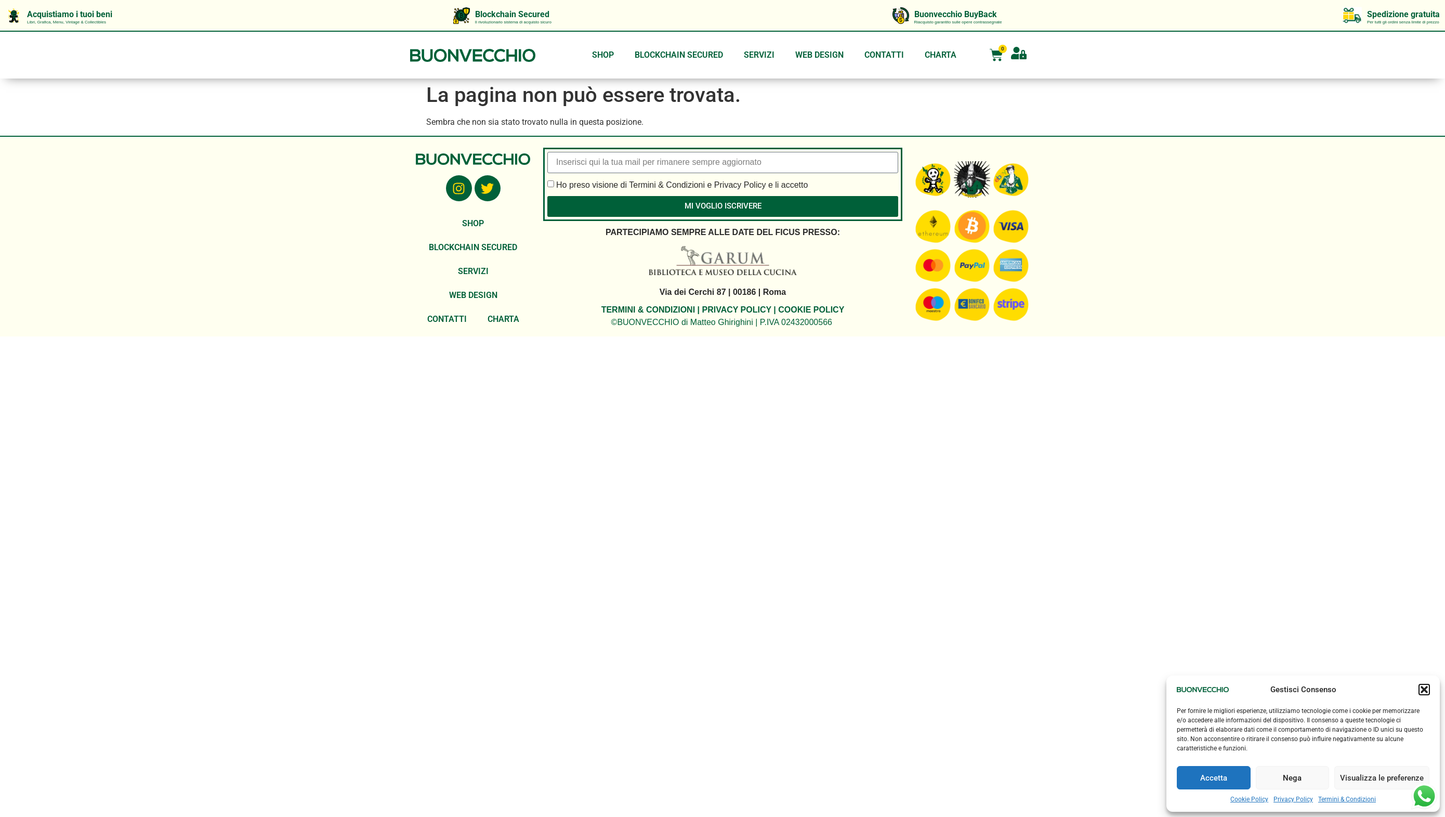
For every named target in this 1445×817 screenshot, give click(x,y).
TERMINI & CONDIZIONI (648, 309)
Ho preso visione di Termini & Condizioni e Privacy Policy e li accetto (682, 184)
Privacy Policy (1293, 799)
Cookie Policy (1249, 799)
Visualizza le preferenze (1382, 778)
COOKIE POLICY (811, 309)
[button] (1424, 689)
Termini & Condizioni (1347, 799)
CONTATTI (884, 55)
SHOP (603, 55)
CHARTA (940, 55)
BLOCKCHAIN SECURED (679, 55)
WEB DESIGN (819, 55)
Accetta (1213, 778)
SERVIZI (759, 55)
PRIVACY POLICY (736, 309)
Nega (1292, 778)
